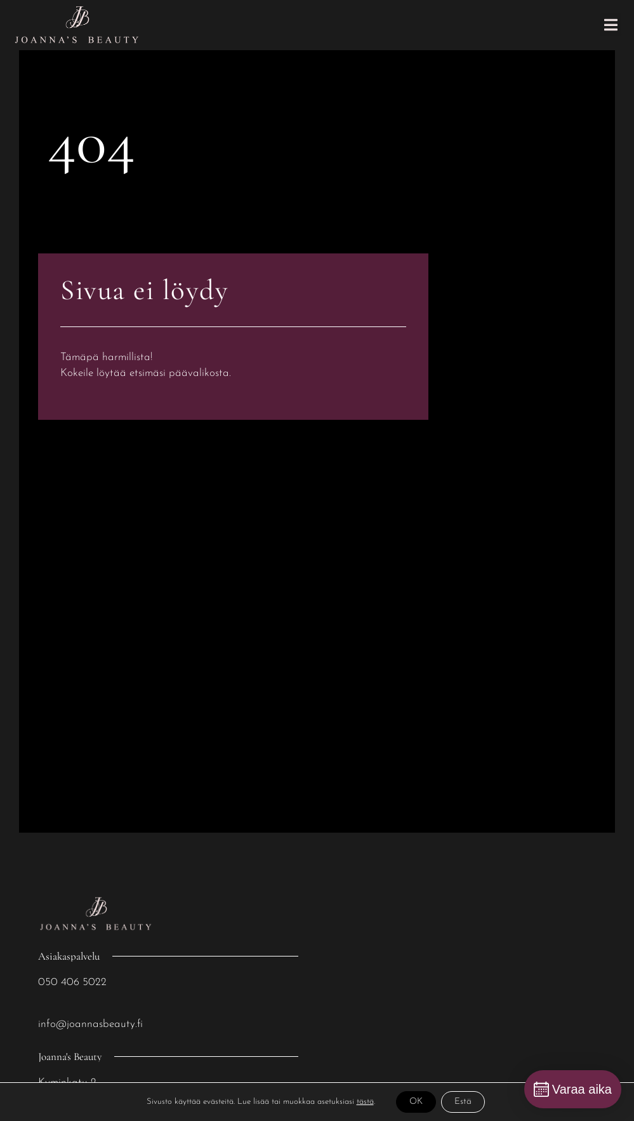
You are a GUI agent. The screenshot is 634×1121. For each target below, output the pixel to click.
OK (416, 1101)
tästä (365, 1102)
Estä (463, 1101)
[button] (610, 24)
